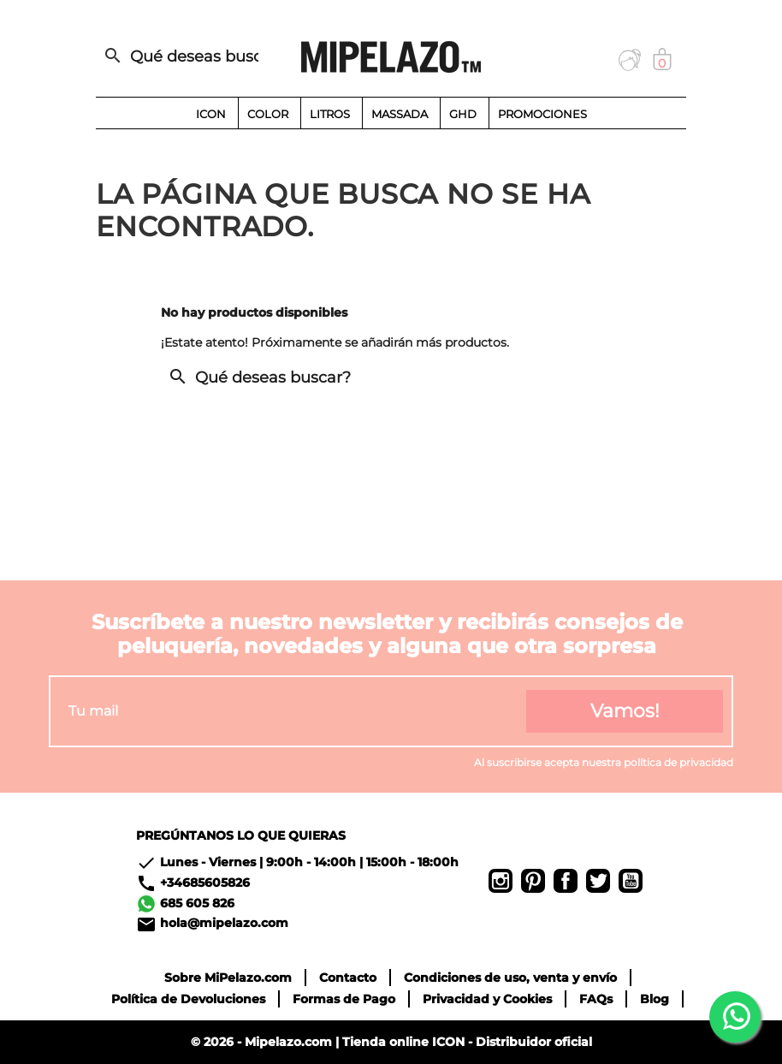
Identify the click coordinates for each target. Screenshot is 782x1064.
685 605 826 (197, 902)
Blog (654, 999)
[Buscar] (185, 56)
